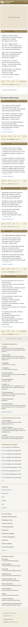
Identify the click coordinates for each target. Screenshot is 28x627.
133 (5, 136)
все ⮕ (3, 481)
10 (4, 81)
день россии (5, 493)
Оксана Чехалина (7, 77)
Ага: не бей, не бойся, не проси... (10, 369)
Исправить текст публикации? (10, 447)
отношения (20, 231)
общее (21, 143)
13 (10, 269)
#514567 (4, 454)
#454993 (3, 188)
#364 (3, 447)
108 (5, 181)
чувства (20, 31)
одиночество (15, 231)
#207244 (4, 460)
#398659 (18, 474)
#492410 (3, 276)
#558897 (4, 470)
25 (4, 269)
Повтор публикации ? (12, 467)
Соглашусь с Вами (6, 381)
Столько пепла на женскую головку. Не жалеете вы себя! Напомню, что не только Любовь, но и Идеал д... (14, 407)
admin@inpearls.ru (14, 622)
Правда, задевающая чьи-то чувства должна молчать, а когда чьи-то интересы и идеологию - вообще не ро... (14, 358)
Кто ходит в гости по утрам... (9, 364)
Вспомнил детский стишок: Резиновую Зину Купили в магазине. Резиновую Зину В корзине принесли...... (13, 350)
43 (4, 223)
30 (4, 331)
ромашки (4, 508)
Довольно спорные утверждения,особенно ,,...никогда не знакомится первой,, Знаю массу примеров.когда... (13, 430)
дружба (21, 101)
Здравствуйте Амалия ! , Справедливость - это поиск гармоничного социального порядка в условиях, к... (13, 387)
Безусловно (4, 400)
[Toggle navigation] (25, 2)
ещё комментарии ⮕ (7, 412)
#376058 (19, 467)
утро (3, 497)
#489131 (4, 457)
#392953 (3, 101)
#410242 (4, 474)
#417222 (3, 31)
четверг (4, 500)
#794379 (4, 477)
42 (11, 181)
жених (25, 101)
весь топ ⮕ (4, 550)
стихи (17, 143)
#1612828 (4, 467)
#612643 (4, 450)
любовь (16, 31)
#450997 (3, 231)
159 (11, 136)
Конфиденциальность (8, 615)
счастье (14, 143)
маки (3, 504)
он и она (25, 31)
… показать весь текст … (7, 129)
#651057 (3, 143)
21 (10, 223)
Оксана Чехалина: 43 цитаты (14, 338)
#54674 (18, 470)
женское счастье (6, 490)
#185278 (4, 464)
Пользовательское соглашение (10, 613)
